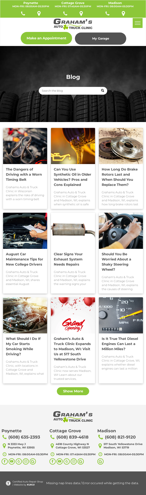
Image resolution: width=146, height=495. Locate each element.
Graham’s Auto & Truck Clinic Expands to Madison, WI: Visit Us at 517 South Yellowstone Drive (72, 349)
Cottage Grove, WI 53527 (73, 447)
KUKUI (31, 484)
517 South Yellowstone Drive (123, 444)
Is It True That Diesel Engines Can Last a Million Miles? (120, 344)
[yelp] (19, 462)
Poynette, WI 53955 (21, 447)
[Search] (73, 91)
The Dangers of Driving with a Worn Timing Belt (24, 174)
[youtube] (12, 462)
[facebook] (5, 462)
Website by (20, 484)
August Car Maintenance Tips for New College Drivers (24, 259)
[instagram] (26, 462)
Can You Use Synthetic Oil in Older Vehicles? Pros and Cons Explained (72, 177)
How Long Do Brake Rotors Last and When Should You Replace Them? (120, 177)
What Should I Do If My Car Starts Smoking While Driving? (23, 346)
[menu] (138, 23)
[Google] (100, 462)
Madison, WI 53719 (116, 447)
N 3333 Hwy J (17, 444)
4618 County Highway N (72, 444)
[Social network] (33, 462)
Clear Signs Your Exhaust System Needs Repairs (68, 259)
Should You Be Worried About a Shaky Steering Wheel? (116, 262)
